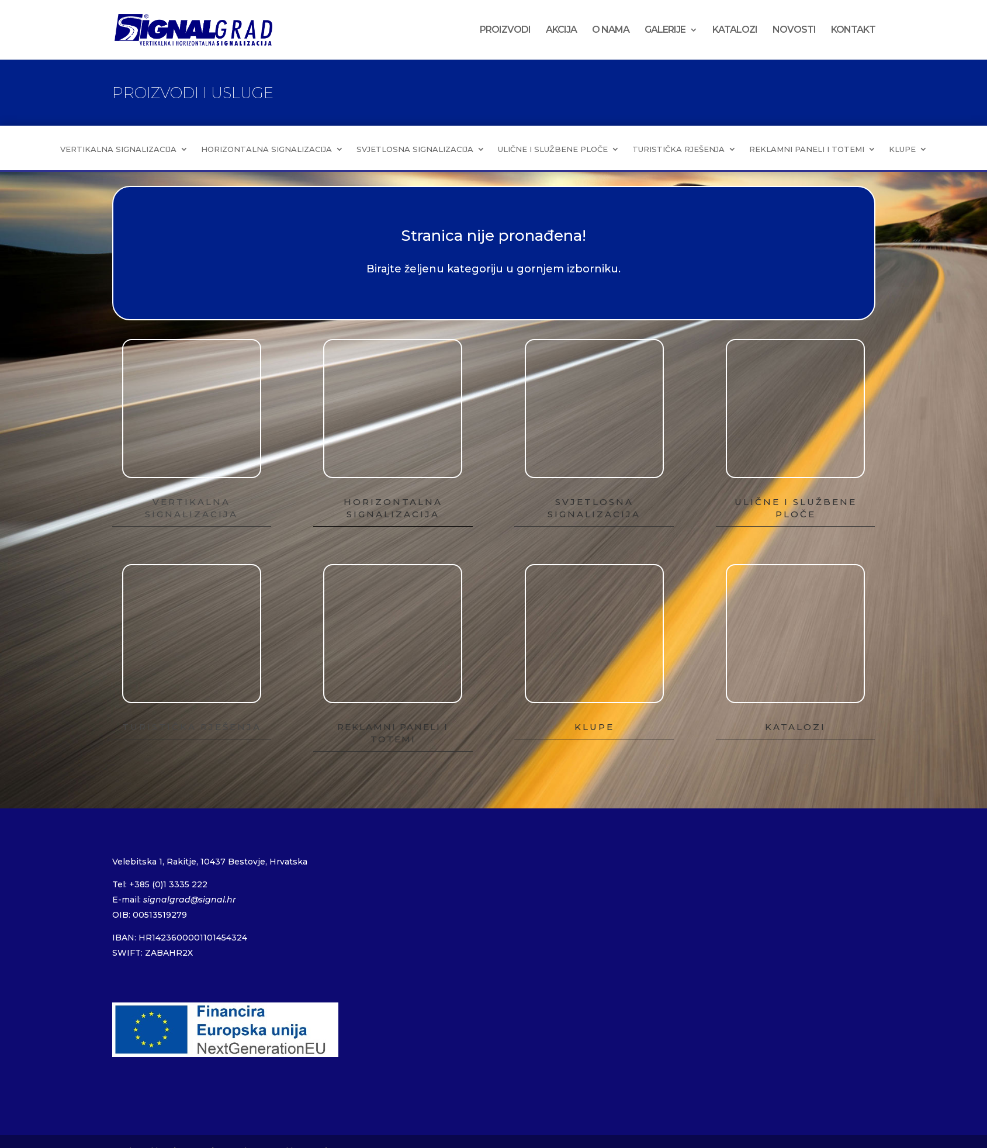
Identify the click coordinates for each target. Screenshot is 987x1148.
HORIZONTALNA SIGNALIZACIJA (266, 149)
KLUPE (902, 149)
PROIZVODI (505, 30)
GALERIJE (665, 30)
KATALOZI (734, 30)
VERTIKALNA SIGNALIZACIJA (118, 149)
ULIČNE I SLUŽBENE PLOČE (553, 149)
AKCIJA (561, 30)
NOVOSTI (794, 30)
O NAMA (610, 30)
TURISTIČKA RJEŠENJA (678, 149)
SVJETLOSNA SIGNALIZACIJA (414, 149)
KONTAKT (853, 30)
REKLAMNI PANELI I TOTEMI (806, 149)
